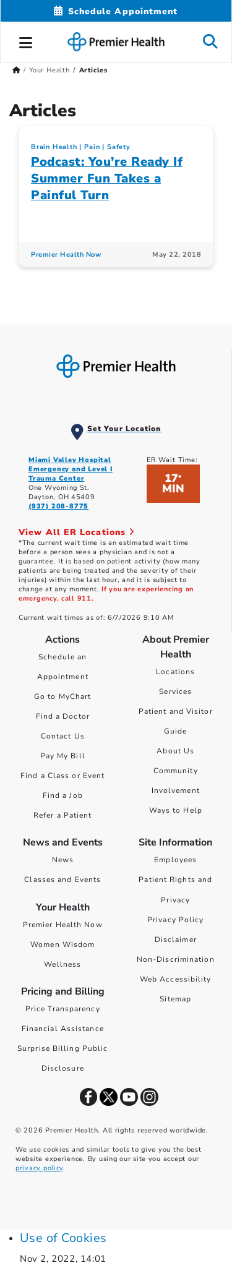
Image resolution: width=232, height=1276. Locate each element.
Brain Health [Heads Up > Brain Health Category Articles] (54, 147)
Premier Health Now (63, 925)
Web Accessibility (176, 979)
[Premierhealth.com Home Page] (16, 70)
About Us (175, 751)
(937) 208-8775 (58, 506)
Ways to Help (175, 810)
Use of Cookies (63, 1238)
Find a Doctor (63, 716)
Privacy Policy (175, 920)
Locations (175, 672)
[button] (26, 41)
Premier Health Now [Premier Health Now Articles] (66, 254)
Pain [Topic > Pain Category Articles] (92, 147)
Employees (175, 860)
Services (175, 691)
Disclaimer (176, 939)
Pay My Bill (62, 756)
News (63, 860)
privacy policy (39, 1168)
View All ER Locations (77, 532)
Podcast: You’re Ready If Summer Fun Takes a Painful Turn (107, 178)
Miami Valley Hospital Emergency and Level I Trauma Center (70, 469)
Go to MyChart (62, 696)
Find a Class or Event (62, 776)
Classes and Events (62, 879)
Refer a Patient (62, 815)
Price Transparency (62, 1009)
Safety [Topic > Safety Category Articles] (119, 147)
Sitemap (175, 999)
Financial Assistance (63, 1029)
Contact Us (63, 736)
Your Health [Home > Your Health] (49, 70)
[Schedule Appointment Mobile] (116, 11)
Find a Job (63, 795)
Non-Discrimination (176, 959)
